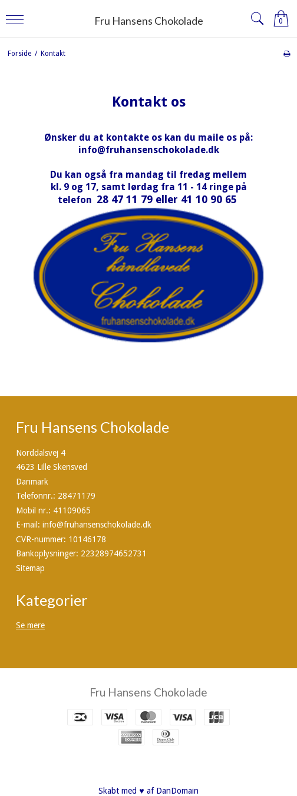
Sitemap (30, 568)
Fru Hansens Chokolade (148, 20)
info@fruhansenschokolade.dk (148, 149)
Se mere (30, 625)
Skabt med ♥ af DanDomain (148, 790)
